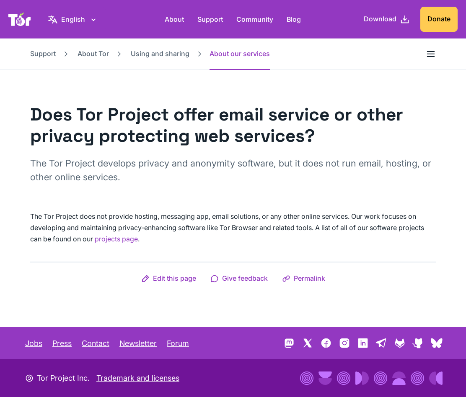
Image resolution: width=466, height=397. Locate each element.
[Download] (387, 19)
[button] (168, 278)
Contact (95, 343)
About (174, 19)
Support (210, 19)
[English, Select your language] (73, 19)
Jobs (33, 343)
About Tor (93, 53)
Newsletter (138, 343)
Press (62, 343)
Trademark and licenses (137, 378)
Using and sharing (160, 53)
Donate (438, 19)
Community (254, 19)
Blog (294, 19)
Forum (178, 343)
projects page (116, 239)
